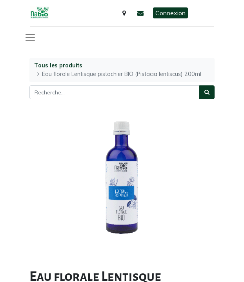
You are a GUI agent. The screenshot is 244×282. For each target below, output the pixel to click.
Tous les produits (58, 65)
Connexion (170, 13)
